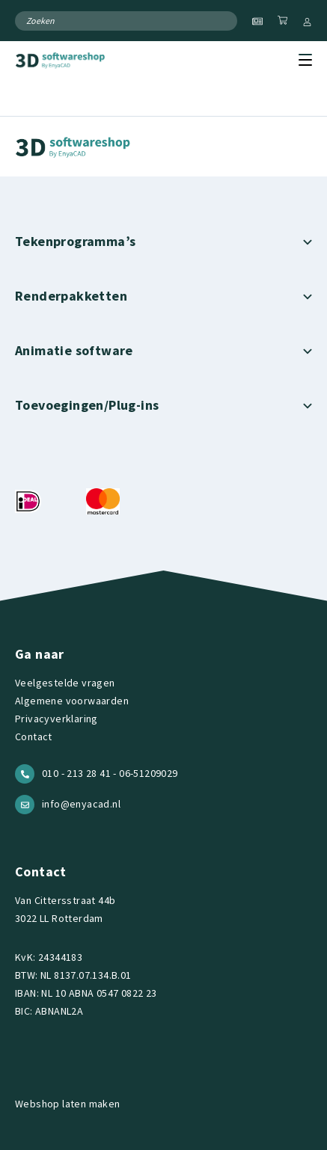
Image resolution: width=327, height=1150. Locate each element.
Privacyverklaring (56, 718)
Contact (33, 736)
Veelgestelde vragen (65, 682)
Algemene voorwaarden (72, 700)
